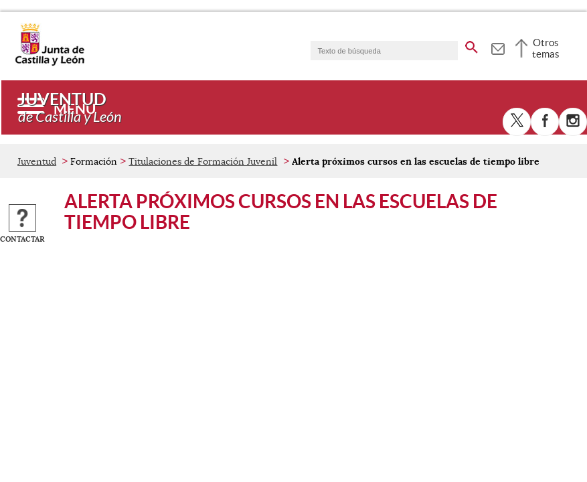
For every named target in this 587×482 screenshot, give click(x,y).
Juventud (36, 161)
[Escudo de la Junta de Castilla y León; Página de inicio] (49, 63)
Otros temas (546, 48)
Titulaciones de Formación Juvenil (203, 161)
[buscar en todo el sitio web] (471, 45)
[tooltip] (497, 47)
